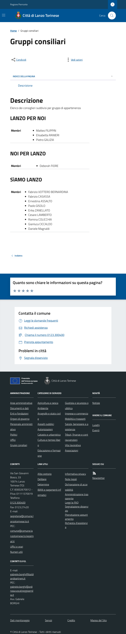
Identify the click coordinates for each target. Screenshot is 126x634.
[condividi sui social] (18, 59)
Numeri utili (16, 552)
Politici (13, 435)
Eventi (95, 430)
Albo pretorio (45, 474)
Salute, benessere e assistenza (76, 426)
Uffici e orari (16, 547)
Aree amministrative (21, 403)
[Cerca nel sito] (110, 15)
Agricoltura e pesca (48, 403)
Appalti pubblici (46, 424)
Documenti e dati (19, 408)
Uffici (13, 440)
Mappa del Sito (98, 620)
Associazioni (71, 450)
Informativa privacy (75, 474)
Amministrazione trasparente (76, 496)
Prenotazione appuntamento (76, 517)
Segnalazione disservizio (76, 509)
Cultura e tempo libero (49, 442)
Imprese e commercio (76, 413)
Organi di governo (19, 419)
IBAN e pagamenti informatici (49, 492)
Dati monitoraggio (20, 620)
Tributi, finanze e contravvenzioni (76, 437)
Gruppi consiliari (18, 445)
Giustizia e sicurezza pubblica (76, 405)
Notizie (96, 403)
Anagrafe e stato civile (49, 416)
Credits (71, 620)
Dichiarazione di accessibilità (76, 487)
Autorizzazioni (45, 429)
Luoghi (96, 425)
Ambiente (43, 408)
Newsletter (98, 478)
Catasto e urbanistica (49, 435)
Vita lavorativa (73, 445)
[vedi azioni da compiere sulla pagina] (74, 59)
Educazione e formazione (49, 453)
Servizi (48, 620)
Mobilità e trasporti (75, 419)
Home (13, 31)
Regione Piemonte (19, 4)
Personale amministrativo (21, 426)
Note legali (71, 479)
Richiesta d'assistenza (76, 525)
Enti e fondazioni (19, 413)
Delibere (42, 479)
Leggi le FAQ (72, 503)
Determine (43, 484)
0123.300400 (17, 503)
